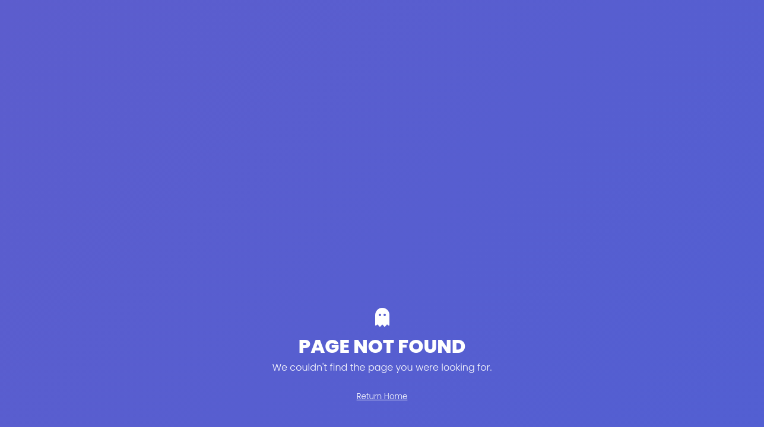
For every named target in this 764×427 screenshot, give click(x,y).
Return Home (382, 396)
